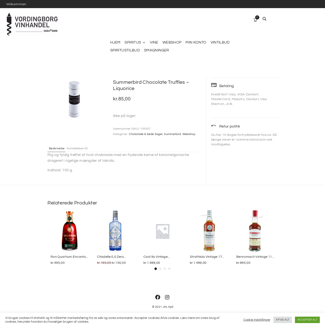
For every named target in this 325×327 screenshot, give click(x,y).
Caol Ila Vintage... (156, 256)
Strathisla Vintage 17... (207, 256)
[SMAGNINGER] (156, 50)
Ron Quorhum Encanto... (69, 256)
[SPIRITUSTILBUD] (125, 50)
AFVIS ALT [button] (282, 319)
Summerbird (172, 134)
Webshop (188, 134)
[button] (155, 268)
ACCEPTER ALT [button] (307, 319)
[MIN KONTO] (195, 42)
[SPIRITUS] (135, 42)
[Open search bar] (264, 19)
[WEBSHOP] (172, 42)
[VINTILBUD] (220, 42)
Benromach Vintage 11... (255, 256)
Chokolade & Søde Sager (146, 134)
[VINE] (154, 42)
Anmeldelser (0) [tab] (81, 148)
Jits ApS (168, 306)
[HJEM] (115, 42)
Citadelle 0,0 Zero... (111, 256)
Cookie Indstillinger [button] (256, 319)
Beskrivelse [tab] (58, 148)
